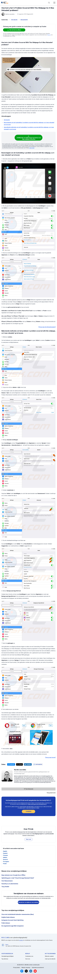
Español (5, 853)
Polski (5, 863)
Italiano (5, 857)
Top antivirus (4, 959)
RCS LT (49, 34)
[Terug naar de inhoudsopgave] (47, 327)
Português (6, 861)
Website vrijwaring (26, 967)
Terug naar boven (51, 792)
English (5, 851)
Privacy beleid (16, 967)
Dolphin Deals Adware (8, 917)
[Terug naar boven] (50, 757)
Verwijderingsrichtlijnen (7, 956)
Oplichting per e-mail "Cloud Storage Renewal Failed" (17, 878)
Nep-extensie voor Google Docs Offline (13, 875)
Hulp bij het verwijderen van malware (28, 902)
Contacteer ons (29, 956)
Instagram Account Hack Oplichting (12, 920)
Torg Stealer (5, 886)
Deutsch (5, 859)
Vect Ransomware (7, 881)
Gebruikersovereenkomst (38, 967)
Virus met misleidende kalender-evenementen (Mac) (17, 914)
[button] (54, 2)
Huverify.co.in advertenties (9, 883)
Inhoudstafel (24, 19)
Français (5, 855)
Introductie (14, 19)
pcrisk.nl (21, 940)
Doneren (28, 811)
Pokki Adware (5, 923)
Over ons (28, 839)
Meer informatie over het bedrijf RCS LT (37, 804)
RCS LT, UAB (5, 937)
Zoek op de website (50, 959)
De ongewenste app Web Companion (12, 926)
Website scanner (49, 956)
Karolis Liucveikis (9, 14)
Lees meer (31, 147)
